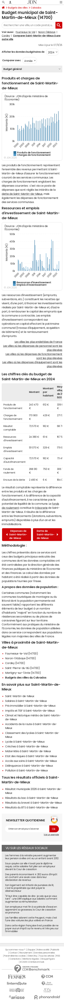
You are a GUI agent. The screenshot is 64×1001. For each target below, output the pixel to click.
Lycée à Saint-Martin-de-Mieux (25, 741)
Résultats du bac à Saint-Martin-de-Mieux (31, 797)
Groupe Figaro (48, 959)
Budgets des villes (17, 7)
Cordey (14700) (15, 663)
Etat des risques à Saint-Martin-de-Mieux (31, 756)
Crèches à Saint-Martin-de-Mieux (26, 746)
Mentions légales (31, 959)
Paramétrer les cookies (15, 956)
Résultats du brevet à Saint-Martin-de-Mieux (33, 802)
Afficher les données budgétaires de (23, 52)
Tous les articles (46, 956)
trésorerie (41, 507)
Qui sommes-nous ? (15, 950)
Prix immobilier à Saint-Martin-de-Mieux (30, 705)
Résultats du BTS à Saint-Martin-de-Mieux (31, 807)
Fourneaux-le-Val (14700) (21, 653)
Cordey (6, 35)
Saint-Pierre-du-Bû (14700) (22, 668)
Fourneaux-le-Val (25, 32)
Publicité (55, 950)
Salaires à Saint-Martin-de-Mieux (26, 700)
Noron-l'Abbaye (46, 32)
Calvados (36, 7)
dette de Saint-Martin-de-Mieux (22, 193)
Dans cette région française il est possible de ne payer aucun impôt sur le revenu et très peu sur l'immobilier (31, 928)
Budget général (12, 69)
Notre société (43, 950)
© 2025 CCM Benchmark (32, 962)
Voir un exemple (51, 835)
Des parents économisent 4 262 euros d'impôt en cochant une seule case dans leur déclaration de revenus (31, 877)
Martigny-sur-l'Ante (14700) (23, 672)
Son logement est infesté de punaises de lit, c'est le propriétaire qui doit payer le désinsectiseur (29, 888)
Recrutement (25, 953)
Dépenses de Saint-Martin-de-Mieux (16, 534)
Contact (13, 953)
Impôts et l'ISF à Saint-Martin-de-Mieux (30, 710)
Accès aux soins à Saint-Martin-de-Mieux (31, 760)
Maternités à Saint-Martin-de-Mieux (28, 751)
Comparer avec (11, 60)
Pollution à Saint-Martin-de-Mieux (26, 770)
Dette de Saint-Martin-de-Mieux (47, 534)
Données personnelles (44, 953)
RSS (58, 956)
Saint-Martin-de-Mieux (19, 696)
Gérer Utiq (32, 956)
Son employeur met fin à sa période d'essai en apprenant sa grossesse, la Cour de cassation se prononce (31, 910)
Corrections (15, 959)
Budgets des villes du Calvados (25, 677)
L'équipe (31, 950)
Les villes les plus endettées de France (38, 341)
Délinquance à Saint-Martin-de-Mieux (29, 765)
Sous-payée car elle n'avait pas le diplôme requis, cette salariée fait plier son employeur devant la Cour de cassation (30, 866)
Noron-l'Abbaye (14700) (20, 658)
